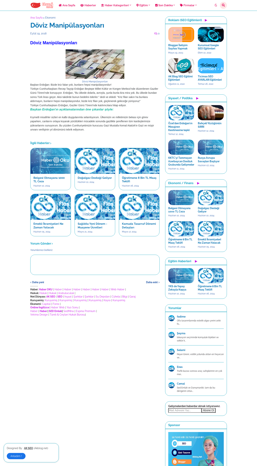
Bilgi (124, 296)
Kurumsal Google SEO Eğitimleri (208, 47)
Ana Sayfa (36, 17)
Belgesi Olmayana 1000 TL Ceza (49, 179)
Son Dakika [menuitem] (164, 5)
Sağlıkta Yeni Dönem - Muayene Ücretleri (92, 225)
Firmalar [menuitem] (187, 5)
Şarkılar (78, 296)
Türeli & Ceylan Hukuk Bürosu (67, 314)
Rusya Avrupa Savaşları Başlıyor (209, 159)
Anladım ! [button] (16, 456)
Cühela (116, 296)
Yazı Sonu (72, 307)
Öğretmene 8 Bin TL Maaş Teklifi (139, 179)
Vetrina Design (39, 314)
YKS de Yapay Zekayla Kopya (177, 288)
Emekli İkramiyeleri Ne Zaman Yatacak (48, 225)
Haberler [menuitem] (88, 5)
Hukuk (43, 293)
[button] (216, 5)
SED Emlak (55, 311)
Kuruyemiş (51, 300)
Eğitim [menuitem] (142, 5)
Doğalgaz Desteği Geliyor (95, 178)
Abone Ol (208, 410)
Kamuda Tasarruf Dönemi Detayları (139, 225)
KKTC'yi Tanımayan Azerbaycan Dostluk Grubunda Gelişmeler (181, 161)
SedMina (68, 311)
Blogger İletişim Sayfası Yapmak (178, 47)
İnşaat (68, 296)
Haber (58, 289)
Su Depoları (103, 296)
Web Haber (118, 289)
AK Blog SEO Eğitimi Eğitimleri (180, 78)
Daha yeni (38, 282)
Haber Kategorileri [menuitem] (115, 5)
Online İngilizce (39, 307)
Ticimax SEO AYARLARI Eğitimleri (210, 78)
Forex (56, 303)
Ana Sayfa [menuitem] (67, 5)
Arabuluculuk (66, 293)
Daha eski (152, 282)
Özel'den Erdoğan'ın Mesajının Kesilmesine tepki (180, 126)
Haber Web (58, 307)
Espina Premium (86, 311)
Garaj (132, 296)
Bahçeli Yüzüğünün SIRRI (209, 125)
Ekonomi (50, 17)
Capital (46, 303)
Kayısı (107, 300)
